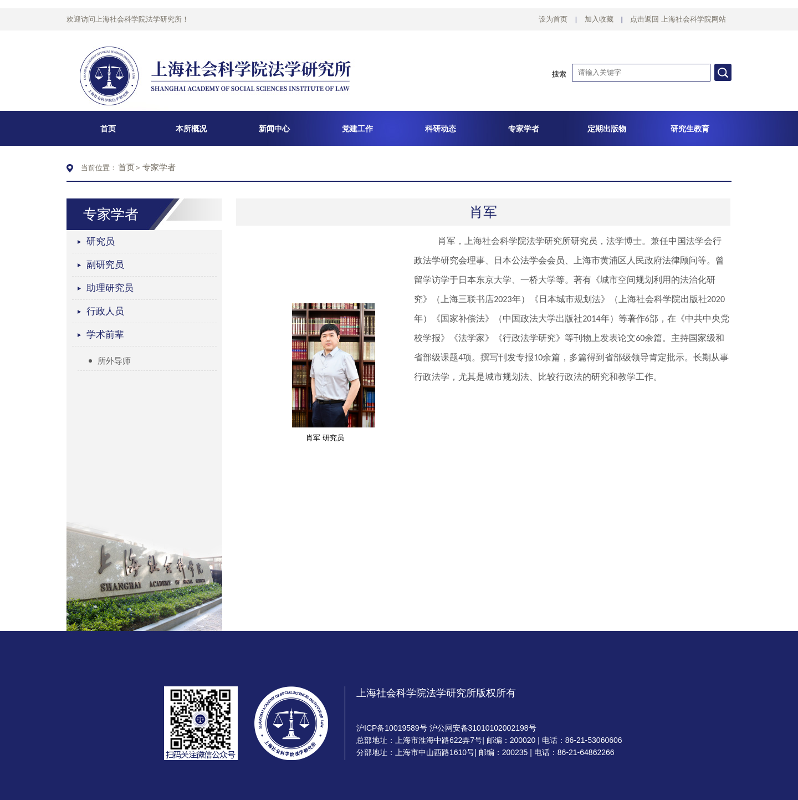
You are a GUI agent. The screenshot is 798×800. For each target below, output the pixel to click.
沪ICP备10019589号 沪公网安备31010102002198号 (446, 727)
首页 (126, 167)
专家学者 (159, 167)
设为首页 (553, 19)
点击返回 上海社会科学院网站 (678, 19)
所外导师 (110, 360)
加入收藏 (599, 19)
